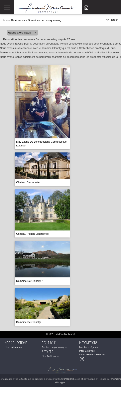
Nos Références (15, 20)
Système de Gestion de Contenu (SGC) (47, 379)
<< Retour (112, 19)
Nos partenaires (13, 347)
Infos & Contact (87, 350)
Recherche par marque (54, 347)
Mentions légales (88, 347)
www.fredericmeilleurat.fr (93, 354)
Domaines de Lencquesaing (44, 20)
